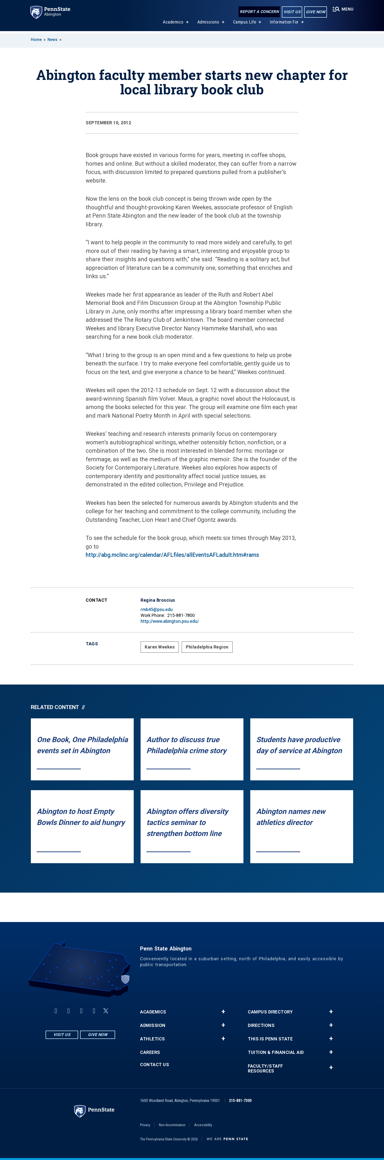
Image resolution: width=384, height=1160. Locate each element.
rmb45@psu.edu (157, 609)
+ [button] (223, 1012)
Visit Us (291, 12)
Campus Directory (270, 1012)
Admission (153, 1025)
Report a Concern (258, 11)
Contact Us (154, 1064)
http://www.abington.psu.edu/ (170, 621)
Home (36, 39)
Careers (150, 1052)
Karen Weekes (160, 646)
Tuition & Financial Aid (276, 1052)
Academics (173, 24)
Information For (284, 24)
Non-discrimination (172, 1125)
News (53, 39)
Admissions (208, 24)
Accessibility (203, 1125)
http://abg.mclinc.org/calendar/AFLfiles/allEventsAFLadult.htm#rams (172, 555)
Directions (261, 1025)
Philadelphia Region (207, 646)
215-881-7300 (240, 1100)
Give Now (315, 12)
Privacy (145, 1125)
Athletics (152, 1038)
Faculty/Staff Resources (265, 1068)
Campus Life (244, 24)
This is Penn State (270, 1038)
